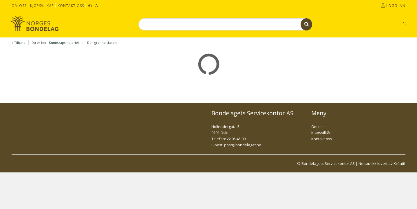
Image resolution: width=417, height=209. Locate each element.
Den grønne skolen (102, 42)
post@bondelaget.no (242, 144)
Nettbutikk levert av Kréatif (382, 163)
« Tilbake (18, 42)
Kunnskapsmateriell (64, 42)
